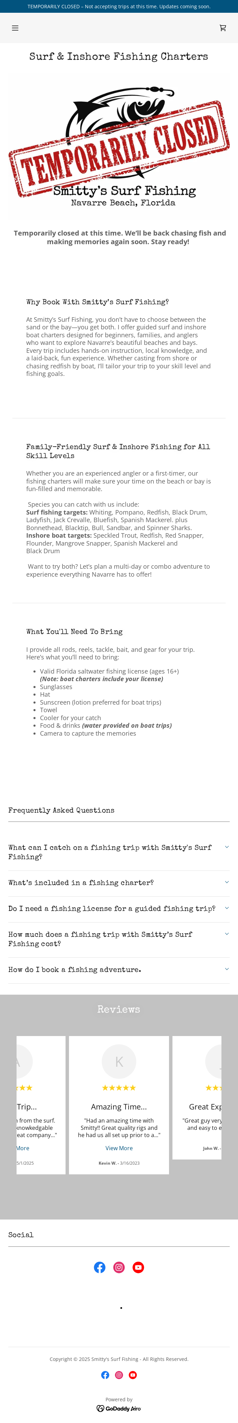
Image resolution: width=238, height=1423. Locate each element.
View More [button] (119, 1148)
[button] (15, 28)
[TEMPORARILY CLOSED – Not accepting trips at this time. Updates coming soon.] (119, 6)
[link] (223, 28)
